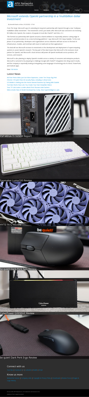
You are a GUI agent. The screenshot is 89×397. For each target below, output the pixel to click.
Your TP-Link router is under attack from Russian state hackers (28, 87)
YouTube (10, 370)
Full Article (14, 69)
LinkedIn (28, 370)
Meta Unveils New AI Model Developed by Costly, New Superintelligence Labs (33, 90)
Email (40, 370)
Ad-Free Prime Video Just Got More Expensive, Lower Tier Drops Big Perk (32, 78)
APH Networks (24, 3)
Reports (56, 10)
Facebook (18, 370)
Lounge (66, 10)
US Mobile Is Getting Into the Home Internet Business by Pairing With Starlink (33, 82)
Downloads (56, 378)
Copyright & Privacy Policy (42, 378)
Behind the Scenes (13, 378)
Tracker (77, 10)
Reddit (35, 370)
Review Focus (66, 378)
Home (36, 10)
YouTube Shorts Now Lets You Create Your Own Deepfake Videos (29, 85)
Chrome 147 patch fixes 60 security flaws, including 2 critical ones (29, 80)
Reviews (46, 10)
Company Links (26, 378)
